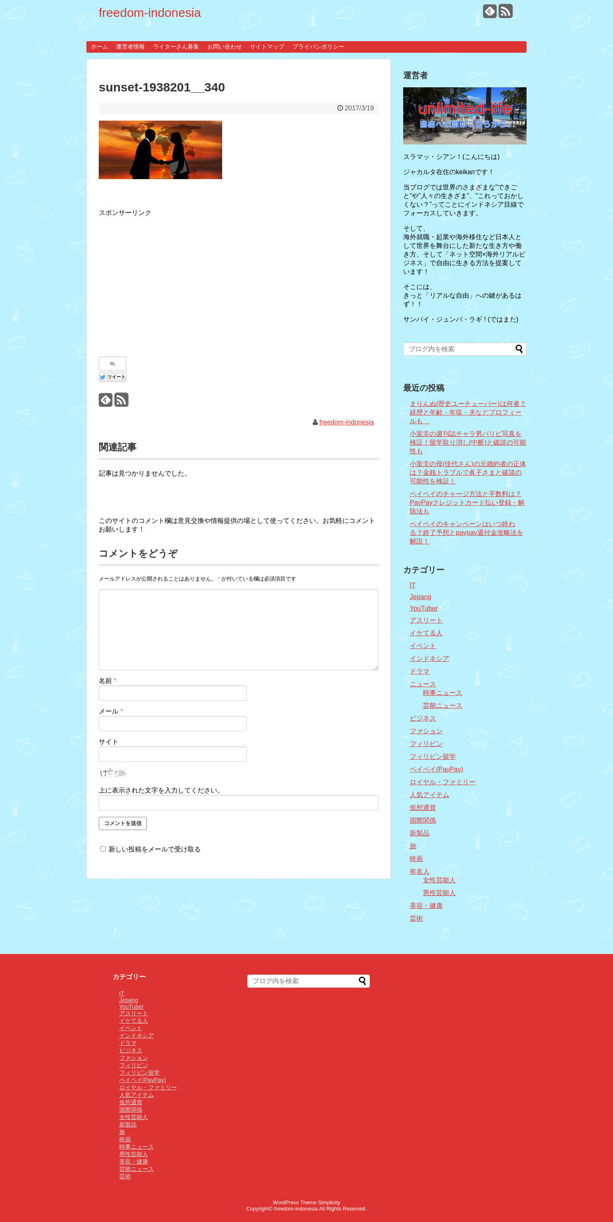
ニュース (423, 684)
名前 (107, 680)
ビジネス (423, 718)
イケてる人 (426, 633)
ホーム (99, 46)
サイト (108, 741)
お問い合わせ (224, 46)
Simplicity (329, 1202)
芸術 (416, 918)
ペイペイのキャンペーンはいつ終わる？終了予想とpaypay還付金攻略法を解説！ (466, 532)
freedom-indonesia (150, 12)
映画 (416, 858)
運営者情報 (130, 46)
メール (111, 711)
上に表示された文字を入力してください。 (161, 790)
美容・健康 (426, 905)
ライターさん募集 (176, 46)
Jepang (421, 596)
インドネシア (429, 658)
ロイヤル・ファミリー (443, 782)
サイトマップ (267, 46)
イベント (423, 645)
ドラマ (420, 671)
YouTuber (424, 608)
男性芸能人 (439, 892)
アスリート (426, 620)
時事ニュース (442, 692)
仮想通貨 (423, 807)
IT (413, 585)
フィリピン (426, 743)
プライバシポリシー (318, 46)
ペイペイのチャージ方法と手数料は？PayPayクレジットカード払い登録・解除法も (467, 502)
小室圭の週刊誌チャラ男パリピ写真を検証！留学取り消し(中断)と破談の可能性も (468, 442)
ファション (426, 731)
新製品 (420, 833)
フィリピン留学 (433, 756)
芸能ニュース (442, 705)
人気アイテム (429, 794)
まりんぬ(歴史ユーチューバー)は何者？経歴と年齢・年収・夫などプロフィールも (468, 412)
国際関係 (423, 820)
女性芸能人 (439, 880)
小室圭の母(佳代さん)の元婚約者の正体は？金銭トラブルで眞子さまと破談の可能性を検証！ (468, 472)
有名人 (420, 871)
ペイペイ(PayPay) (436, 769)
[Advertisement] (168, 282)
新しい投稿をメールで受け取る (155, 849)
